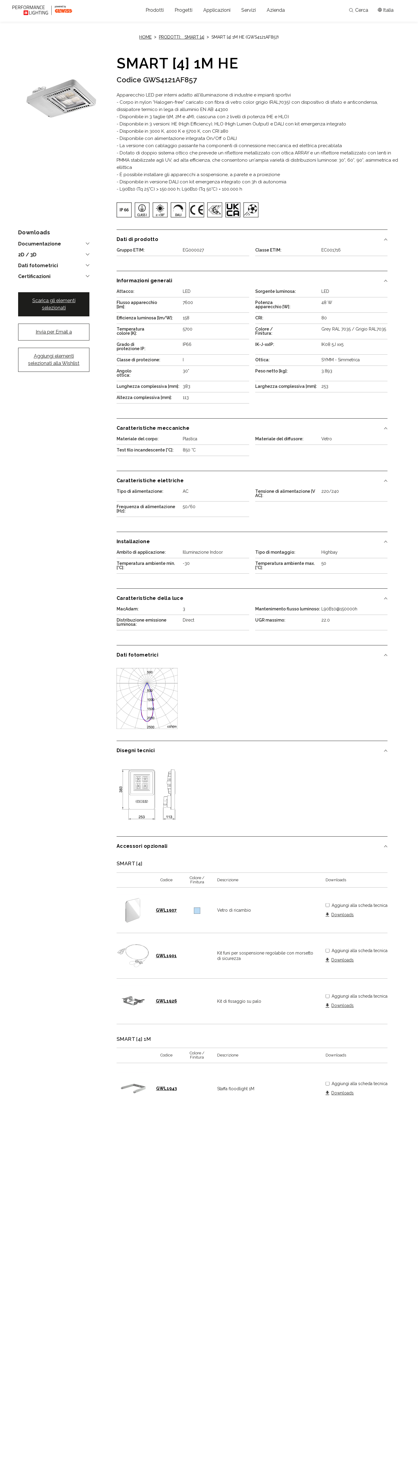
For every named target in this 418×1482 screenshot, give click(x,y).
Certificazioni (34, 276)
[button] (155, 10)
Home (145, 37)
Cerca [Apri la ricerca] (358, 10)
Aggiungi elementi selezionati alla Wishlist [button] (53, 359)
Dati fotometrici (38, 265)
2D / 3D (27, 254)
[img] (124, 209)
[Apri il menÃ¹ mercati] (385, 10)
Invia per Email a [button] (54, 332)
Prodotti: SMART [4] (181, 37)
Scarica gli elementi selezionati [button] (54, 304)
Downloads (342, 915)
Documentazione (39, 244)
